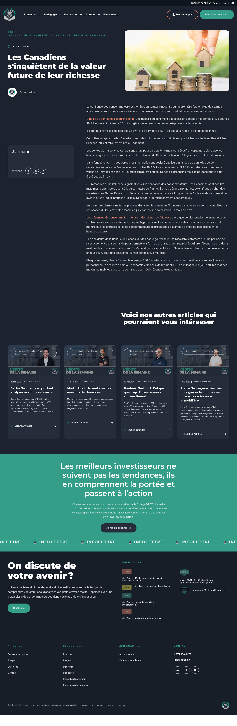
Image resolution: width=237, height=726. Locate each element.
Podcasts (68, 672)
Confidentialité (87, 705)
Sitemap (121, 705)
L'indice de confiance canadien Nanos (110, 118)
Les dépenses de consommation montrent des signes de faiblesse (128, 217)
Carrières (13, 666)
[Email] (36, 171)
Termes (100, 705)
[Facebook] (28, 171)
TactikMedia (74, 705)
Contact (216, 3)
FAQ (209, 3)
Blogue (67, 660)
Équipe (11, 660)
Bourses (68, 654)
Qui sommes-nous (18, 654)
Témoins (110, 705)
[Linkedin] (43, 171)
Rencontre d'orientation (76, 685)
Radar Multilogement (74, 679)
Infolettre (68, 666)
